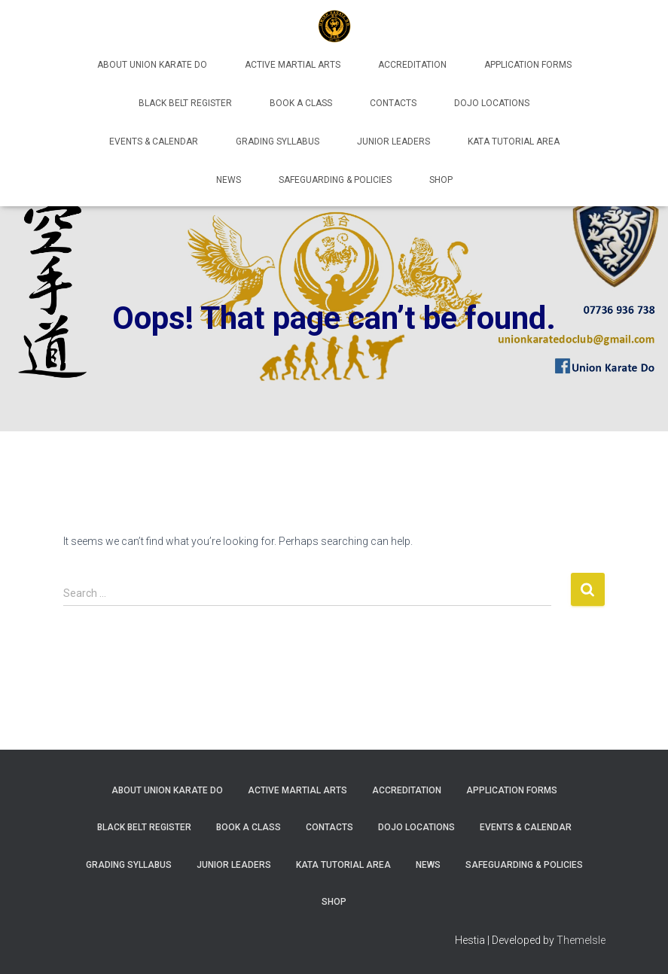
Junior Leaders (393, 141)
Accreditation (412, 64)
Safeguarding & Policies (335, 180)
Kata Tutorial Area (514, 141)
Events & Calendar (153, 141)
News (228, 180)
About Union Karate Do (152, 64)
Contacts (393, 103)
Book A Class (301, 103)
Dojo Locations (491, 103)
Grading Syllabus (277, 141)
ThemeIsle (581, 940)
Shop (441, 180)
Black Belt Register (185, 103)
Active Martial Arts (292, 64)
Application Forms (528, 64)
